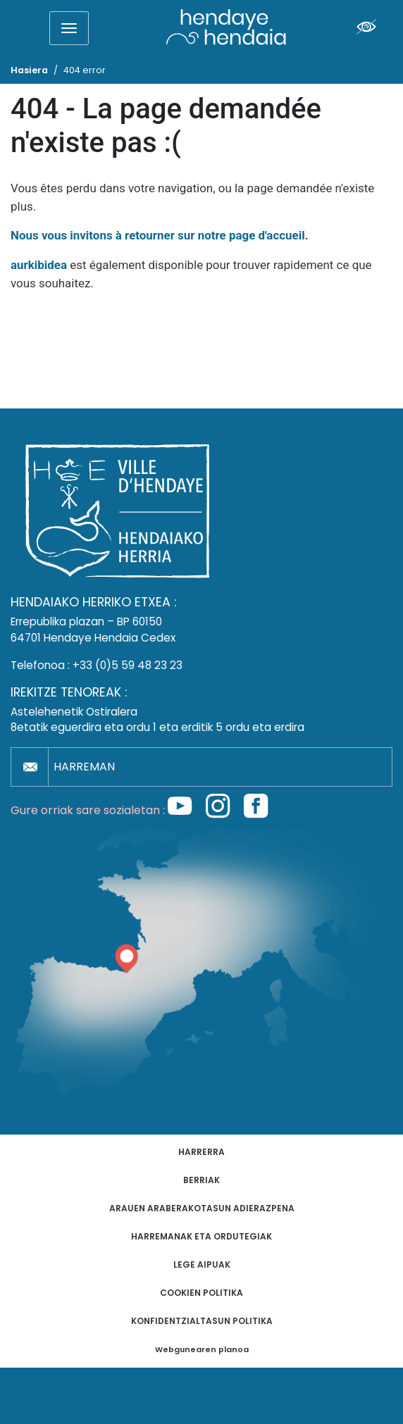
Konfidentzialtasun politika (202, 1321)
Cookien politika (201, 1293)
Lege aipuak (201, 1264)
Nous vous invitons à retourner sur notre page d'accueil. (160, 235)
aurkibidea (39, 265)
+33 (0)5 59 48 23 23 (127, 665)
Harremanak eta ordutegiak (201, 1236)
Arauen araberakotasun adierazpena (201, 1208)
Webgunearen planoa (202, 1349)
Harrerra (201, 1152)
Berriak (201, 1180)
